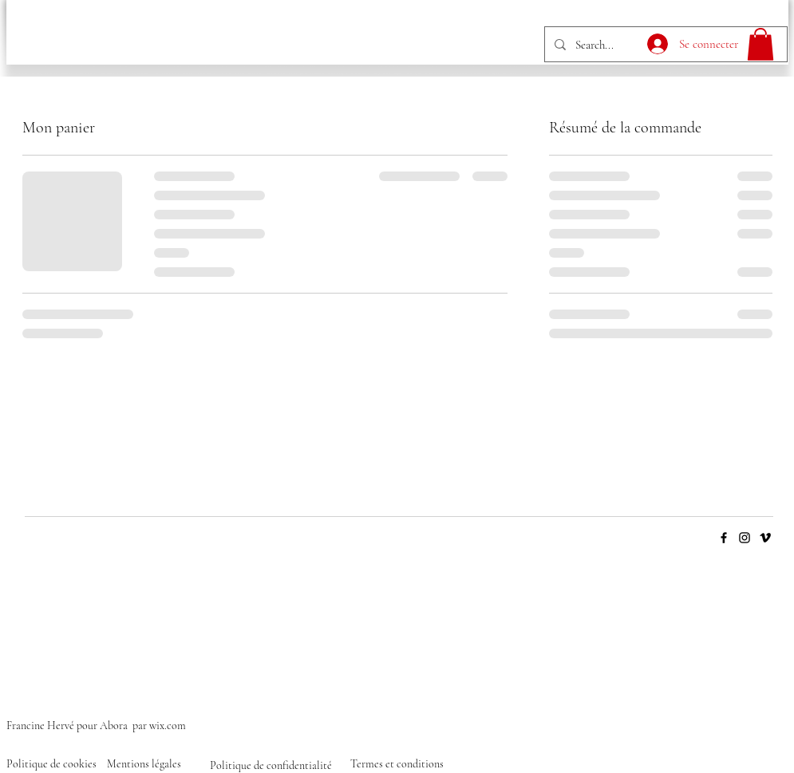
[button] (760, 44)
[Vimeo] (765, 537)
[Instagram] (744, 537)
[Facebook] (724, 537)
